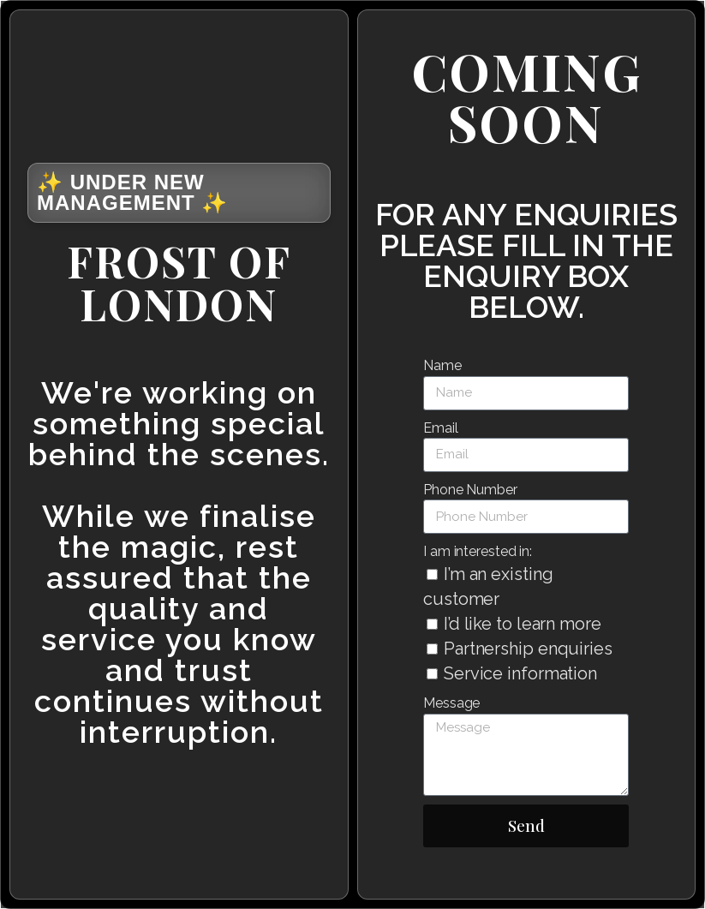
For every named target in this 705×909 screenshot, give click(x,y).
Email (440, 428)
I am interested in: (477, 551)
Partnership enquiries (528, 648)
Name (442, 365)
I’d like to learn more (522, 623)
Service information (520, 673)
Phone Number (470, 489)
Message (451, 703)
